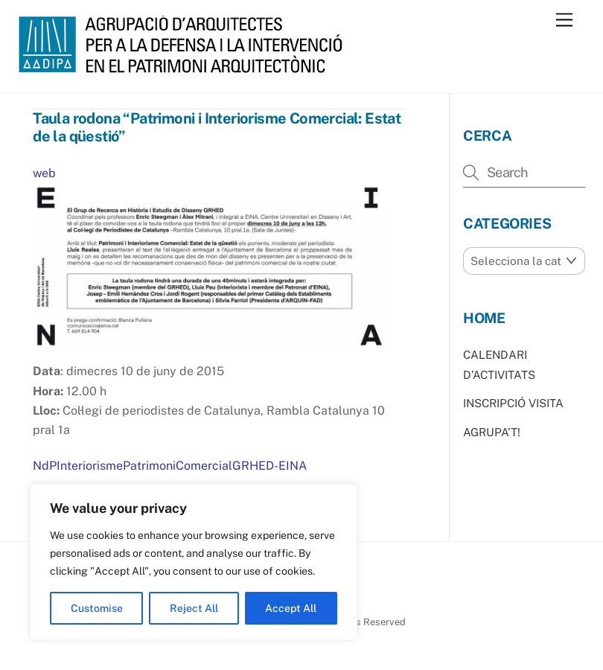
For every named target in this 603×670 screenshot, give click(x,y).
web (44, 173)
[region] (193, 562)
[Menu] (564, 20)
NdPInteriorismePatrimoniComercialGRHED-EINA (170, 466)
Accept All (290, 608)
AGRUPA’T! (491, 432)
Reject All (194, 608)
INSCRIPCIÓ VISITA (513, 403)
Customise (97, 608)
